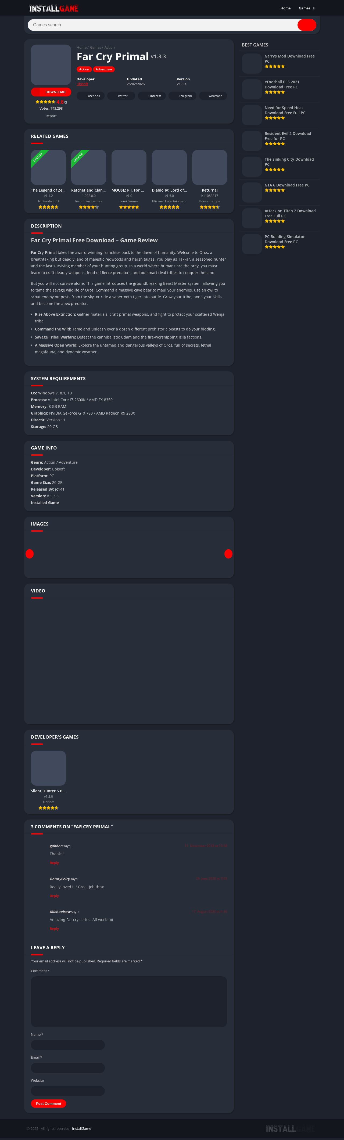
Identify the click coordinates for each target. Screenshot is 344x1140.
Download (48, 94)
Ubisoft (82, 86)
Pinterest (151, 98)
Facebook (90, 98)
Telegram (182, 98)
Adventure (104, 71)
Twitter (119, 98)
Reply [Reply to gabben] (54, 864)
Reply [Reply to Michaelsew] (54, 930)
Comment (40, 972)
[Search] (172, 26)
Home (286, 8)
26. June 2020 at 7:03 (211, 880)
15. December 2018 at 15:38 (206, 848)
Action (110, 49)
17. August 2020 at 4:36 (209, 913)
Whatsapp (212, 98)
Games (304, 8)
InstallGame (81, 1130)
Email (36, 1059)
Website (37, 1082)
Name (37, 1036)
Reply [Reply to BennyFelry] (54, 898)
